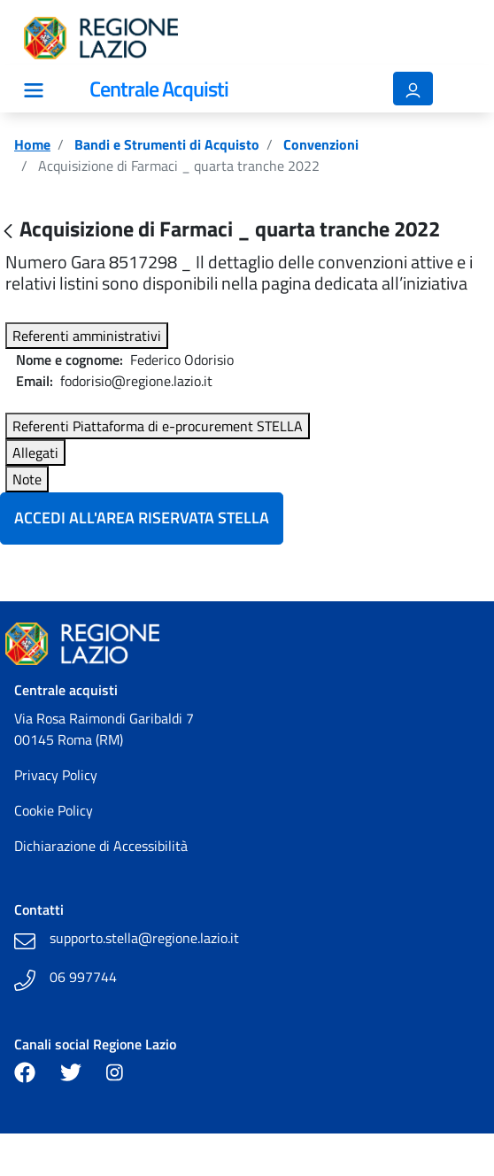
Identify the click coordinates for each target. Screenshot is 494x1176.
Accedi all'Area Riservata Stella (141, 518)
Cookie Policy (53, 810)
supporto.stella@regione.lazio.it (144, 937)
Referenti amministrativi (86, 335)
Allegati (35, 452)
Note (27, 479)
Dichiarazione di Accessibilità (101, 845)
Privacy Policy (55, 774)
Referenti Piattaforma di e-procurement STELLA (157, 426)
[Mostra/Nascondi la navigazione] (33, 90)
